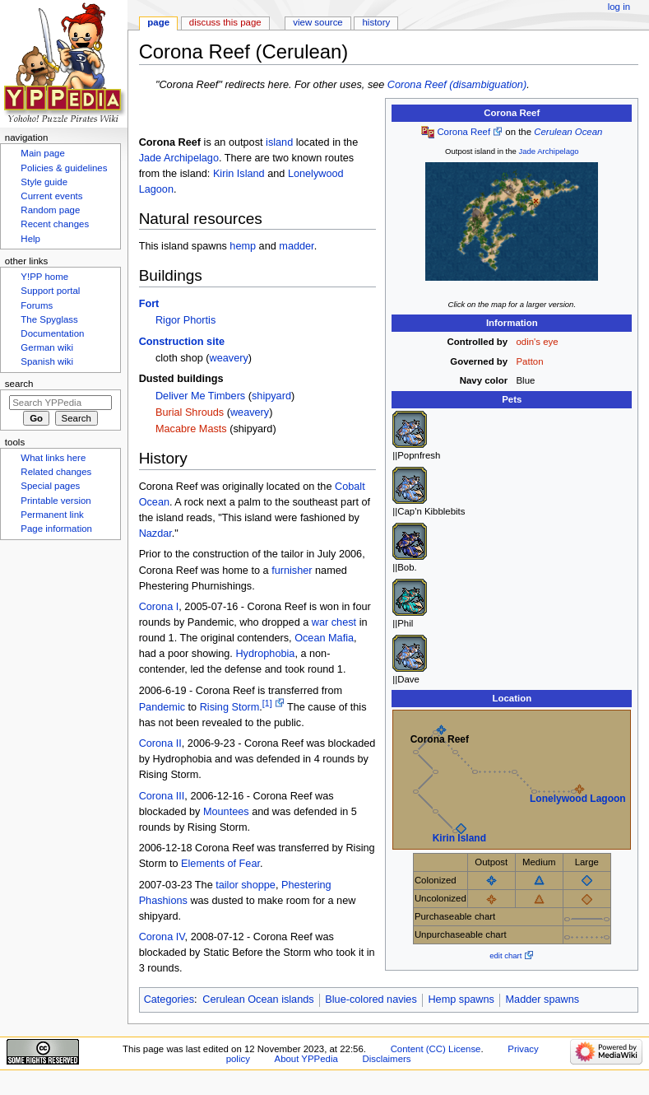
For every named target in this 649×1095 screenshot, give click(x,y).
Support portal (50, 291)
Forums (37, 305)
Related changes (56, 472)
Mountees (226, 812)
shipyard (271, 396)
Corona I (159, 607)
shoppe (258, 885)
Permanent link (52, 515)
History (377, 22)
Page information (56, 529)
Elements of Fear (220, 863)
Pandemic (162, 707)
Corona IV (162, 937)
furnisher (291, 570)
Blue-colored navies (370, 999)
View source (317, 22)
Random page (50, 210)
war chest (334, 622)
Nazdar (155, 533)
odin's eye (538, 342)
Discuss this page (225, 22)
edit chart (505, 955)
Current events (51, 196)
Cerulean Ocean (568, 132)
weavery (229, 358)
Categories (169, 999)
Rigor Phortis (185, 320)
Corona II (160, 743)
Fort (149, 304)
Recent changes (55, 224)
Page (158, 22)
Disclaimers (386, 1059)
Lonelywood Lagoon (578, 798)
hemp (242, 246)
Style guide (44, 182)
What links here (53, 458)
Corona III (162, 796)
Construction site (182, 341)
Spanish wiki (47, 361)
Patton (530, 361)
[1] (267, 703)
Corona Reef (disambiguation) (456, 85)
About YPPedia (306, 1059)
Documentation (52, 333)
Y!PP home (44, 277)
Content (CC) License (436, 1049)
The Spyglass (49, 319)
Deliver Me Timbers (200, 396)
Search (19, 384)
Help (30, 239)
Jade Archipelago (549, 151)
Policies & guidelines (64, 168)
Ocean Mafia (324, 638)
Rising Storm (230, 707)
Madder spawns (543, 999)
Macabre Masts (191, 429)
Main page (43, 153)
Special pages (50, 486)
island (279, 142)
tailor (227, 885)
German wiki (47, 347)
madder (296, 246)
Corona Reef (463, 132)
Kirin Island (459, 838)
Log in (619, 7)
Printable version (55, 501)
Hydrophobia (264, 653)
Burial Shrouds (189, 412)
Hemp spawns (461, 999)
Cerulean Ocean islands (257, 999)
